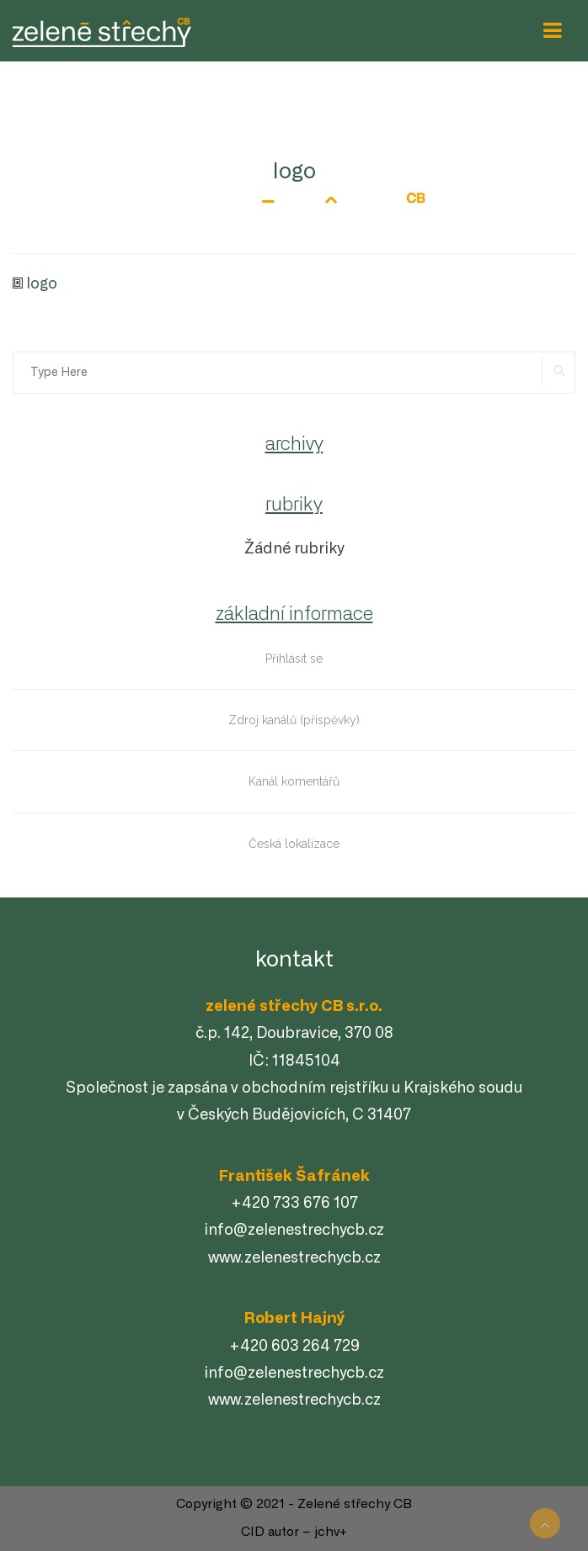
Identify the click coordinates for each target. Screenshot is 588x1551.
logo (41, 284)
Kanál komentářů (294, 781)
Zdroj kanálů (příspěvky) (294, 720)
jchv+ (330, 1532)
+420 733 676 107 (294, 1203)
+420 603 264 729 (294, 1346)
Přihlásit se (294, 658)
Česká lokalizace (294, 843)
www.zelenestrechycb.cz (294, 1258)
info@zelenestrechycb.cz (294, 1230)
